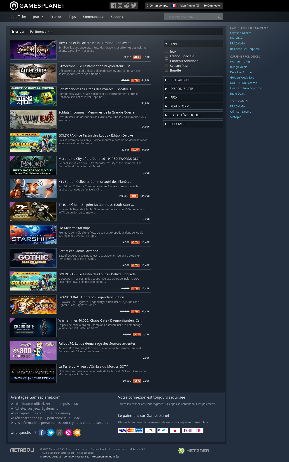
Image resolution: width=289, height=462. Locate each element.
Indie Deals (237, 93)
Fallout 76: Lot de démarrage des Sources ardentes (97, 344)
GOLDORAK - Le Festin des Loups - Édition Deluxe (95, 135)
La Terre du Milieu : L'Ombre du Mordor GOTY (93, 367)
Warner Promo (240, 62)
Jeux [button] (36, 16)
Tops (72, 16)
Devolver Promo (241, 72)
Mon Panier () (189, 5)
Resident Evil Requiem (245, 49)
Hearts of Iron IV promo (246, 88)
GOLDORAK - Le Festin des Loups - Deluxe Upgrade (97, 274)
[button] (173, 5)
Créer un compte (157, 5)
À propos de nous (50, 456)
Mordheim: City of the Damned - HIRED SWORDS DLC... (99, 159)
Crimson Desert (240, 33)
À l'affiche (19, 16)
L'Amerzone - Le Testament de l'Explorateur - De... (95, 66)
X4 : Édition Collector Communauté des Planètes (94, 182)
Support (117, 16)
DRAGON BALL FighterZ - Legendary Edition (91, 297)
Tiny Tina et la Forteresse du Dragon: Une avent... (95, 43)
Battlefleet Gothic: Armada (78, 251)
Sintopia (235, 117)
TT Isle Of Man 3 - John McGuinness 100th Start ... (96, 205)
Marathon (237, 38)
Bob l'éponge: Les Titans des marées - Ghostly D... (95, 89)
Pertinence (41, 31)
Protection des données (105, 456)
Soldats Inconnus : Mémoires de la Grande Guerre (96, 112)
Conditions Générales (76, 456)
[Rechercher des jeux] (190, 16)
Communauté (93, 16)
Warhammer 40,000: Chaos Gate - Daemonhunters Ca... (100, 321)
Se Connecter (212, 5)
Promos (56, 16)
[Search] (219, 16)
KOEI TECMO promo (243, 83)
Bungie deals (238, 67)
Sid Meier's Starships (74, 228)
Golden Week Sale (242, 77)
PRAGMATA (237, 43)
